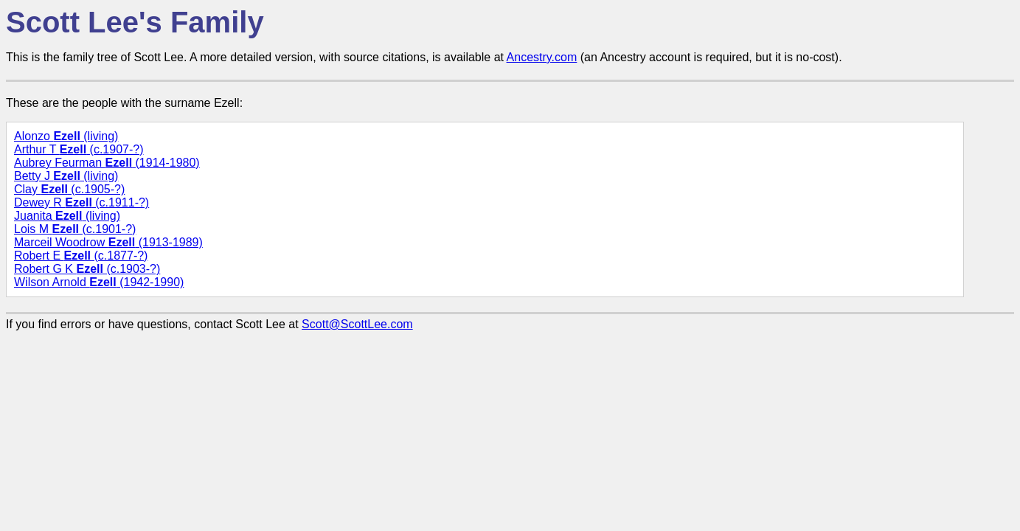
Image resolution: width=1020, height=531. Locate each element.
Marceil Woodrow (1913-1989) (108, 242)
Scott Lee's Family (135, 22)
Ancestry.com (542, 57)
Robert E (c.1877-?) (81, 255)
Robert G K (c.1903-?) (87, 269)
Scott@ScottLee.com (357, 324)
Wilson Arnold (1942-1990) (99, 282)
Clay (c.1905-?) (69, 189)
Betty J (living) (66, 176)
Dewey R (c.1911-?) (81, 202)
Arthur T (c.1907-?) (79, 149)
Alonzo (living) (66, 136)
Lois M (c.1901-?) (75, 229)
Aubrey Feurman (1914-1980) (107, 162)
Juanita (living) (67, 215)
